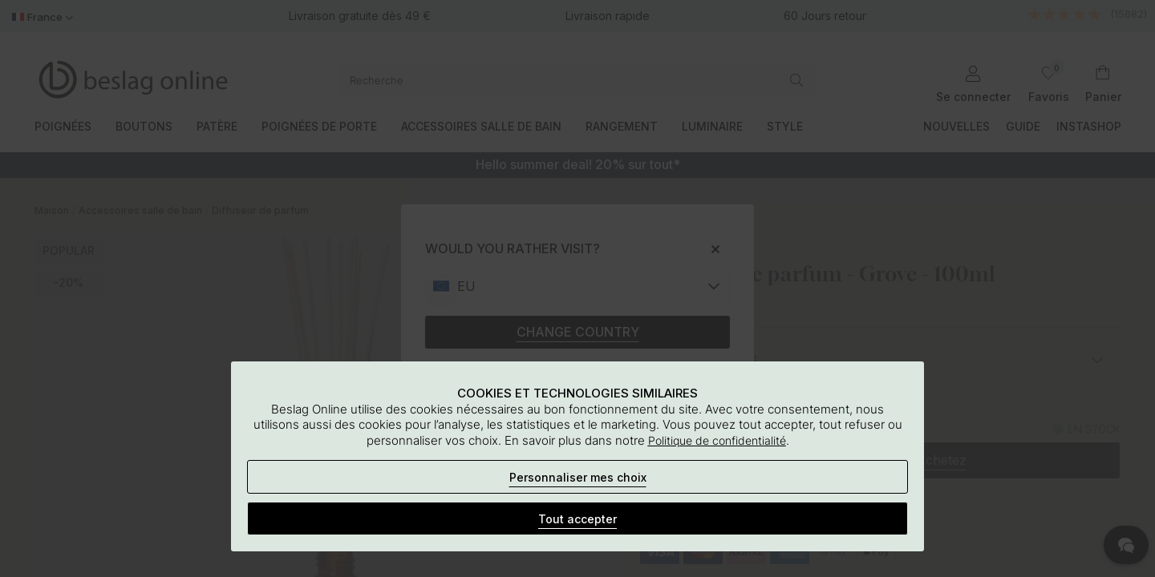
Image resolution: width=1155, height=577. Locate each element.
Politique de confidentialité (717, 440)
